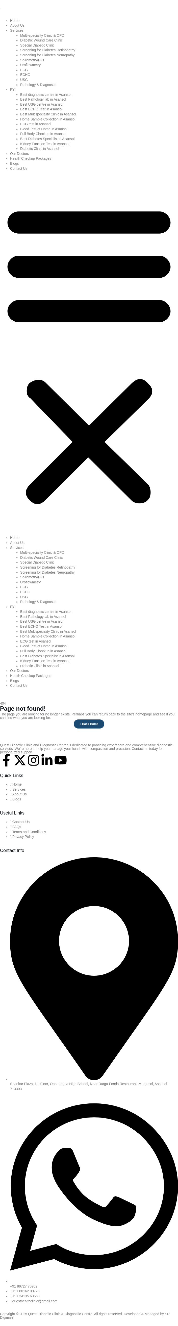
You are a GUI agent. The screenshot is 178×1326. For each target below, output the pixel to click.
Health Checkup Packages (30, 158)
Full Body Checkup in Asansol (43, 134)
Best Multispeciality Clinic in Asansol (48, 114)
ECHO (25, 75)
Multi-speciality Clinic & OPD (42, 35)
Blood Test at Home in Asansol (43, 129)
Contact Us (18, 168)
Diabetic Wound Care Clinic (41, 40)
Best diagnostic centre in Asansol (45, 95)
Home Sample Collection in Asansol (47, 119)
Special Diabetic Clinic (37, 45)
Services (16, 30)
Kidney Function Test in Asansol (44, 144)
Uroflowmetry (30, 65)
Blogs (14, 163)
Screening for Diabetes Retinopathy (47, 50)
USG (24, 80)
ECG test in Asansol (35, 124)
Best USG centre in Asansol (41, 104)
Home (14, 21)
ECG (24, 70)
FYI (12, 90)
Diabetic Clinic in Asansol (39, 149)
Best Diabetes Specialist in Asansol (47, 139)
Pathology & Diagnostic (38, 85)
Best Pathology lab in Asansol (43, 99)
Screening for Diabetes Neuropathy (47, 55)
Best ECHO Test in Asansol (41, 109)
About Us (17, 25)
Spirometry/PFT (32, 60)
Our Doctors (19, 154)
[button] (89, 353)
